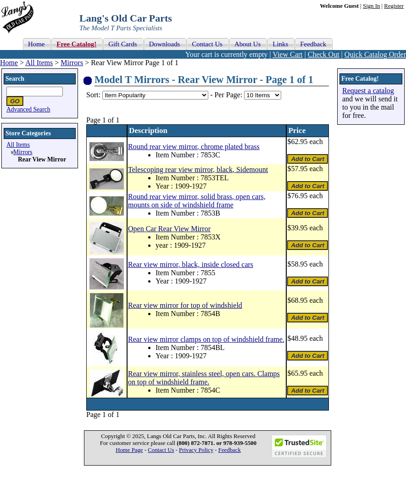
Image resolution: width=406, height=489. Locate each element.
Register (394, 6)
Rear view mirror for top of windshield (185, 305)
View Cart (287, 54)
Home (9, 63)
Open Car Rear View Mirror (169, 229)
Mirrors (72, 63)
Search (15, 78)
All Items (39, 63)
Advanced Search (28, 109)
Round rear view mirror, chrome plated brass (194, 146)
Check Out (323, 54)
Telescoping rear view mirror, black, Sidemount (198, 169)
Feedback (229, 450)
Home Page (129, 450)
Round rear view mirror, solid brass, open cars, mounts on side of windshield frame (197, 201)
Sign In (371, 6)
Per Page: (229, 95)
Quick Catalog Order (375, 54)
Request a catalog (368, 90)
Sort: (93, 95)
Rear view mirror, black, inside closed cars (190, 264)
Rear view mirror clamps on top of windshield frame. (206, 339)
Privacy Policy (196, 450)
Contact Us (161, 450)
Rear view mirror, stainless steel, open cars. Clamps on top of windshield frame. (204, 378)
